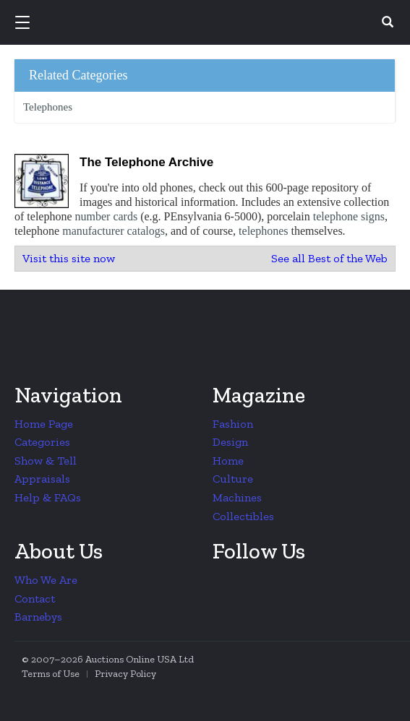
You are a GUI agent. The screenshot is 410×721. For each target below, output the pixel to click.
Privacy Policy (125, 674)
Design (230, 442)
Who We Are (45, 580)
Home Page (43, 424)
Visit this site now (68, 258)
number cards (106, 216)
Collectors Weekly (207, 23)
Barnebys (38, 616)
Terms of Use (51, 674)
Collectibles (243, 516)
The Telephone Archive (146, 162)
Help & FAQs (47, 497)
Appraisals (42, 478)
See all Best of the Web (329, 258)
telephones (263, 231)
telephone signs (349, 216)
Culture (233, 478)
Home (228, 460)
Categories (42, 442)
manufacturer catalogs (113, 231)
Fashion (233, 424)
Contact (34, 598)
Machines (237, 497)
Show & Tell (45, 460)
